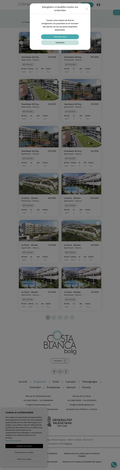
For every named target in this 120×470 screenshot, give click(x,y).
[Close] (87, 8)
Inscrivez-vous (60, 37)
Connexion (60, 42)
